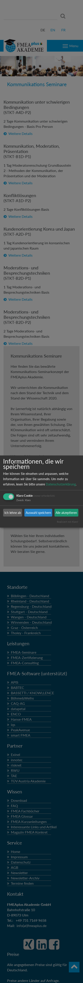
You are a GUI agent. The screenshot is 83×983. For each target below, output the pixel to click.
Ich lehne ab (12, 513)
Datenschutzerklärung (61, 484)
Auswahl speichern (38, 513)
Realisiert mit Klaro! (67, 521)
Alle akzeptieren (66, 513)
